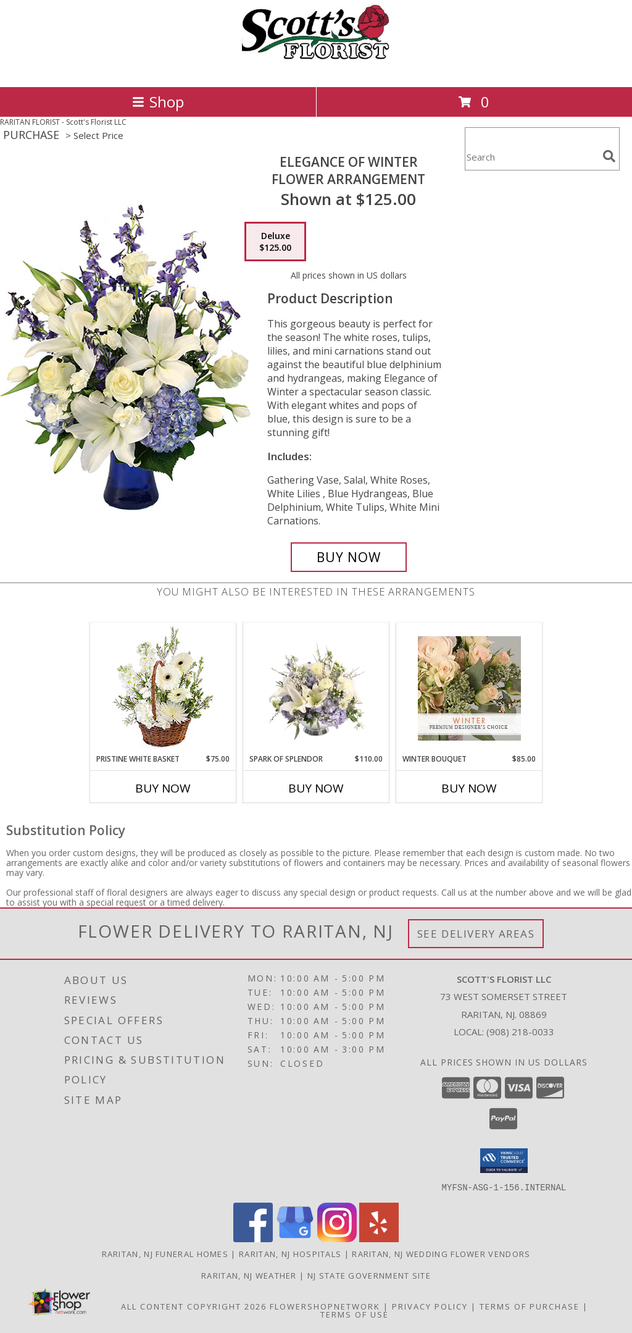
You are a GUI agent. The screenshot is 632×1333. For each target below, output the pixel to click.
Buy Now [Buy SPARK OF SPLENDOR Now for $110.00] (316, 788)
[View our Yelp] (379, 1238)
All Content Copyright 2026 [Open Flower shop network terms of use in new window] (194, 1305)
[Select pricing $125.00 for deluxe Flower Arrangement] (275, 241)
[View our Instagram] (337, 1238)
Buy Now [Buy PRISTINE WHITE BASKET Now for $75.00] (163, 788)
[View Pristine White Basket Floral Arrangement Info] (163, 688)
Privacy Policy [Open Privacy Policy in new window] (430, 1305)
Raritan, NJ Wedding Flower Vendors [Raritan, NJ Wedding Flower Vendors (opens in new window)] (441, 1253)
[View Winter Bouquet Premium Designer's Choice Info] (469, 688)
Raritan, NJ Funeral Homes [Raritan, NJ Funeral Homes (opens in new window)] (165, 1253)
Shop (158, 101)
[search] (609, 156)
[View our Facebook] (253, 1238)
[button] (504, 1160)
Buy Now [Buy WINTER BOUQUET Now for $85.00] (469, 788)
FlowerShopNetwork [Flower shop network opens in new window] (325, 1305)
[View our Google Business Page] (295, 1238)
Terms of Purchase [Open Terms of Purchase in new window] (530, 1305)
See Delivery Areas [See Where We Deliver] (476, 934)
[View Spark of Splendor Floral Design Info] (316, 688)
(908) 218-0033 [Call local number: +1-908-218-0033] (520, 1031)
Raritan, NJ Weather (249, 1274)
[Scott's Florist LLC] (316, 69)
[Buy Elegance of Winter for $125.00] (349, 557)
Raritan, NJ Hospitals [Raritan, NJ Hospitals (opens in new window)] (290, 1253)
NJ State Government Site (369, 1274)
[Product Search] (531, 156)
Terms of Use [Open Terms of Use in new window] (354, 1313)
